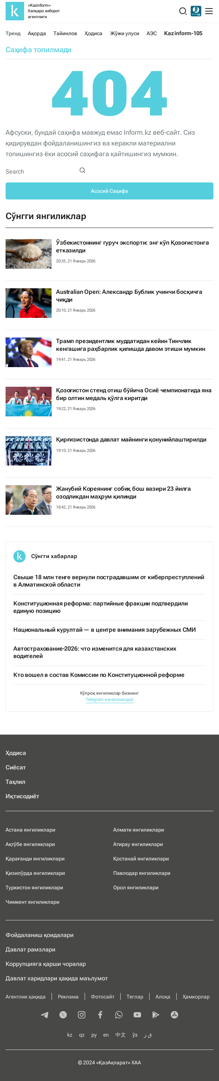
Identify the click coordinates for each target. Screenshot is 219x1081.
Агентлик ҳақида (26, 997)
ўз (135, 1035)
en (106, 1035)
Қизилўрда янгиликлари (35, 873)
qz (82, 1035)
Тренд (13, 33)
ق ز (148, 1035)
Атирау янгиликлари (138, 844)
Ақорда (37, 33)
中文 (120, 1035)
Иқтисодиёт (22, 796)
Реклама (68, 997)
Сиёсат (16, 767)
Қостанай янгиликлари (141, 859)
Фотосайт (102, 997)
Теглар (135, 997)
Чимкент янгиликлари (32, 902)
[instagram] (81, 1015)
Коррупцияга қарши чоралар (46, 963)
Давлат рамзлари (30, 949)
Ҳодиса (93, 33)
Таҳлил (15, 781)
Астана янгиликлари (30, 830)
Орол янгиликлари (135, 887)
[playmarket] (156, 1015)
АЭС (152, 33)
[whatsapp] (118, 1015)
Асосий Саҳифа (109, 191)
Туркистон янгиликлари (34, 887)
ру (94, 1035)
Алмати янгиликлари (138, 830)
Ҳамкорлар (196, 997)
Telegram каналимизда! (110, 699)
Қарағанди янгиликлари (35, 859)
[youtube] (137, 1015)
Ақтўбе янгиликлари (30, 844)
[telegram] (44, 1015)
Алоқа (163, 997)
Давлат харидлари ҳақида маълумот (57, 978)
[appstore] (174, 1015)
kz (69, 1035)
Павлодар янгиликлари (141, 873)
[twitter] (63, 1015)
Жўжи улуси (125, 33)
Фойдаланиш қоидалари (39, 935)
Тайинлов (65, 33)
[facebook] (100, 1015)
